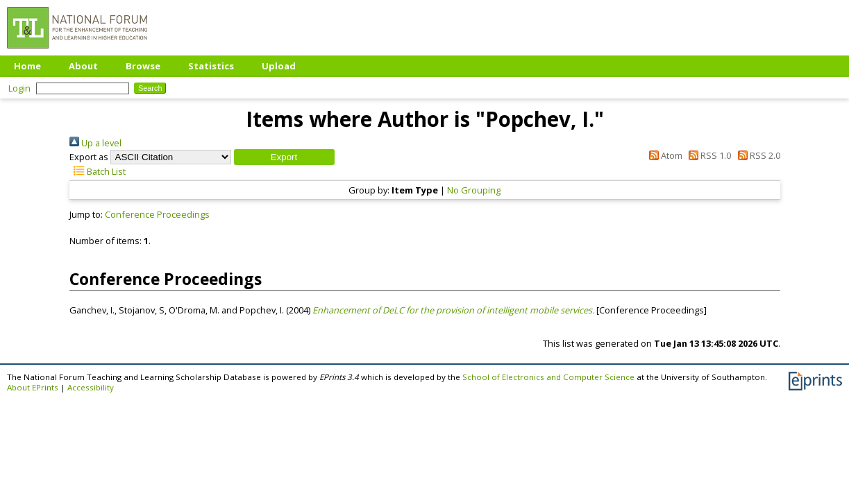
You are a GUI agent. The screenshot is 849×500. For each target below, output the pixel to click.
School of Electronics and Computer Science (548, 377)
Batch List (97, 171)
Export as (88, 156)
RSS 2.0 (756, 155)
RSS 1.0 (707, 155)
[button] (284, 157)
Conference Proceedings (157, 214)
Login (19, 88)
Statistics (211, 66)
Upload (279, 66)
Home (27, 66)
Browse (143, 66)
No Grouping (474, 190)
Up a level (95, 143)
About (83, 66)
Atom (663, 155)
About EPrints (32, 387)
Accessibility (90, 387)
